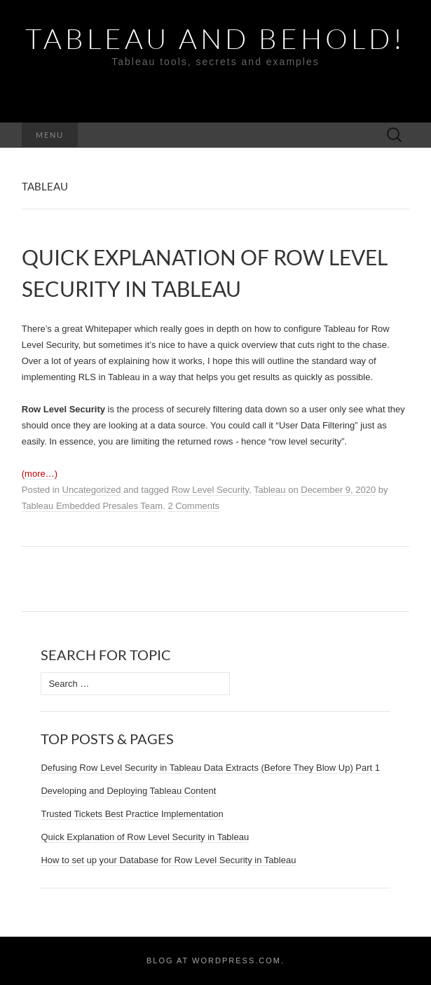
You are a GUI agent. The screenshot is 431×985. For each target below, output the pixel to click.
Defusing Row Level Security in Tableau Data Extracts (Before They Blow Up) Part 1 (210, 767)
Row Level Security (210, 489)
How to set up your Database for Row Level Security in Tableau (168, 860)
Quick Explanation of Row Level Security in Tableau (145, 837)
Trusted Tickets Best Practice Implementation (132, 814)
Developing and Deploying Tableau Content (128, 790)
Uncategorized (91, 489)
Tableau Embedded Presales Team (92, 506)
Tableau (270, 489)
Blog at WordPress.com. (215, 960)
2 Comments (193, 506)
